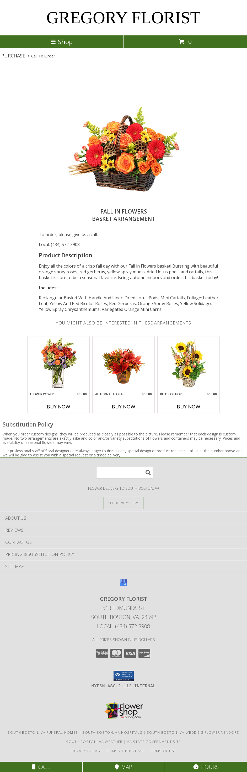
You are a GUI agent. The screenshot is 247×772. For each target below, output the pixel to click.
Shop (62, 41)
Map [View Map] (123, 766)
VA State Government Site (154, 741)
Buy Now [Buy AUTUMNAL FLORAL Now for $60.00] (123, 406)
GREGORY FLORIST (123, 17)
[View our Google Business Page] (123, 585)
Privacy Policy (86, 750)
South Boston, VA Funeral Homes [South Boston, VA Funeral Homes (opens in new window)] (43, 732)
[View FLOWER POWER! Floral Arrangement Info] (58, 364)
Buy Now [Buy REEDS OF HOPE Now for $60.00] (188, 406)
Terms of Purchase (125, 750)
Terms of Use (162, 750)
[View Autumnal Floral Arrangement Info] (124, 364)
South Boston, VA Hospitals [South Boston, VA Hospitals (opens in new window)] (112, 732)
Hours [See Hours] (206, 766)
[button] (124, 676)
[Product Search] (124, 472)
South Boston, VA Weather (94, 741)
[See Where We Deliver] (123, 502)
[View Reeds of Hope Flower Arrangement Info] (189, 364)
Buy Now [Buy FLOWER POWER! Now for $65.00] (58, 406)
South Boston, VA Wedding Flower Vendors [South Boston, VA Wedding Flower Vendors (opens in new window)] (193, 732)
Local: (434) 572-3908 (59, 244)
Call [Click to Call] (41, 766)
